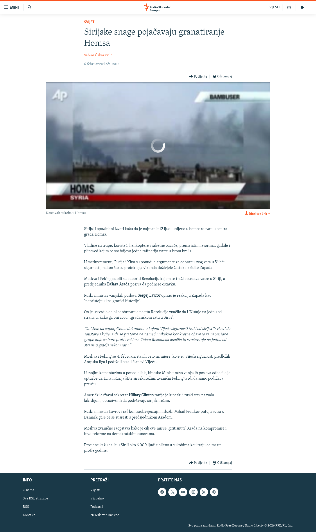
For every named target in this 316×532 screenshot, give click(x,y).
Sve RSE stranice (35, 498)
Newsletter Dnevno (104, 515)
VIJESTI (274, 7)
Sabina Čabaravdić (98, 55)
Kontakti (29, 515)
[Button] (198, 77)
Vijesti (95, 490)
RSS (26, 507)
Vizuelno (97, 498)
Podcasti (96, 507)
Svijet (89, 22)
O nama (28, 490)
